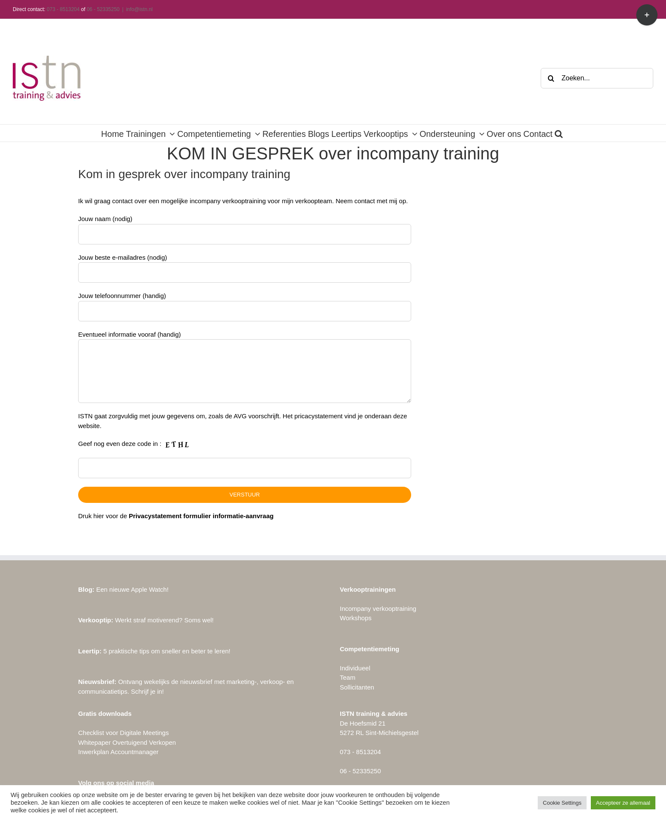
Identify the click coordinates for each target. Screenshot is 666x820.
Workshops (356, 617)
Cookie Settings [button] (562, 803)
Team (348, 677)
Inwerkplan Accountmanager (118, 751)
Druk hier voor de (176, 515)
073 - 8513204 (63, 9)
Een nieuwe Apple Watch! (123, 589)
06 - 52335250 (103, 9)
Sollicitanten (357, 687)
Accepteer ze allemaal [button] (623, 803)
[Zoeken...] (597, 78)
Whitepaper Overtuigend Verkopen (127, 742)
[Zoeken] (551, 78)
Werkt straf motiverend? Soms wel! (146, 620)
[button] (559, 133)
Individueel (355, 668)
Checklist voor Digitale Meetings (123, 732)
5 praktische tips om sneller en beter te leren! (154, 651)
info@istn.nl (139, 9)
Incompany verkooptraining (378, 608)
